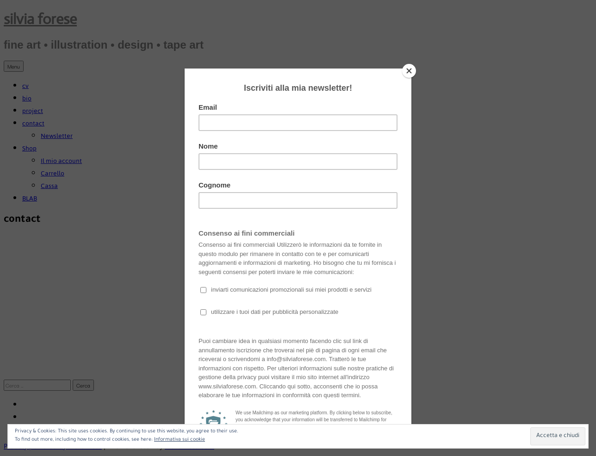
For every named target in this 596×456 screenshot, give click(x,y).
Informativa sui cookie (179, 440)
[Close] (409, 71)
